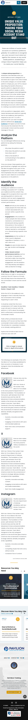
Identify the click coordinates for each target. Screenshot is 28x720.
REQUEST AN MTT (13, 692)
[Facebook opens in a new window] (12, 703)
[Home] (3, 2)
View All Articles (6, 613)
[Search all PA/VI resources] (11, 2)
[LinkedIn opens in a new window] (16, 703)
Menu (24, 2)
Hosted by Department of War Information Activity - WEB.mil (13, 708)
